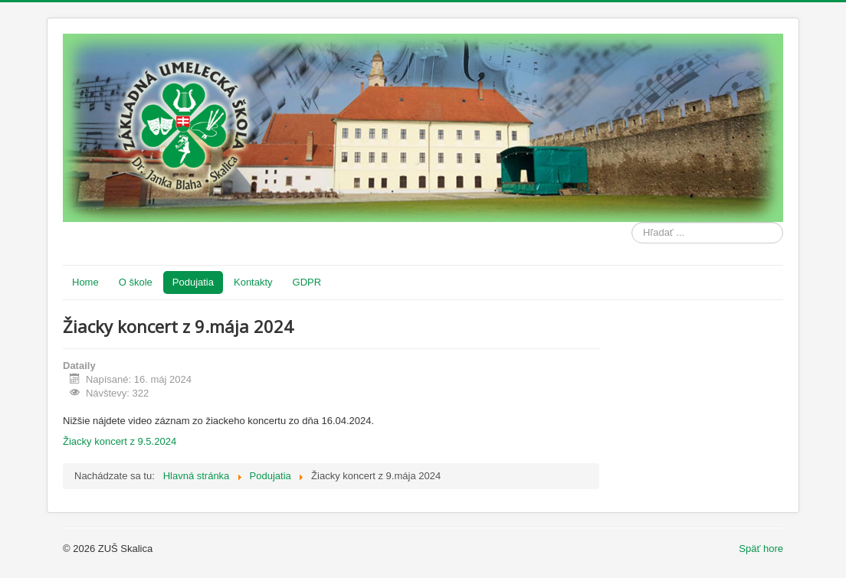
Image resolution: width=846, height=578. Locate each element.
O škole (135, 282)
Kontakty (253, 282)
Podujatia (193, 282)
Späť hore (761, 548)
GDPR (307, 282)
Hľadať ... (631, 222)
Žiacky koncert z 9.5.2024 (119, 441)
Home (85, 282)
